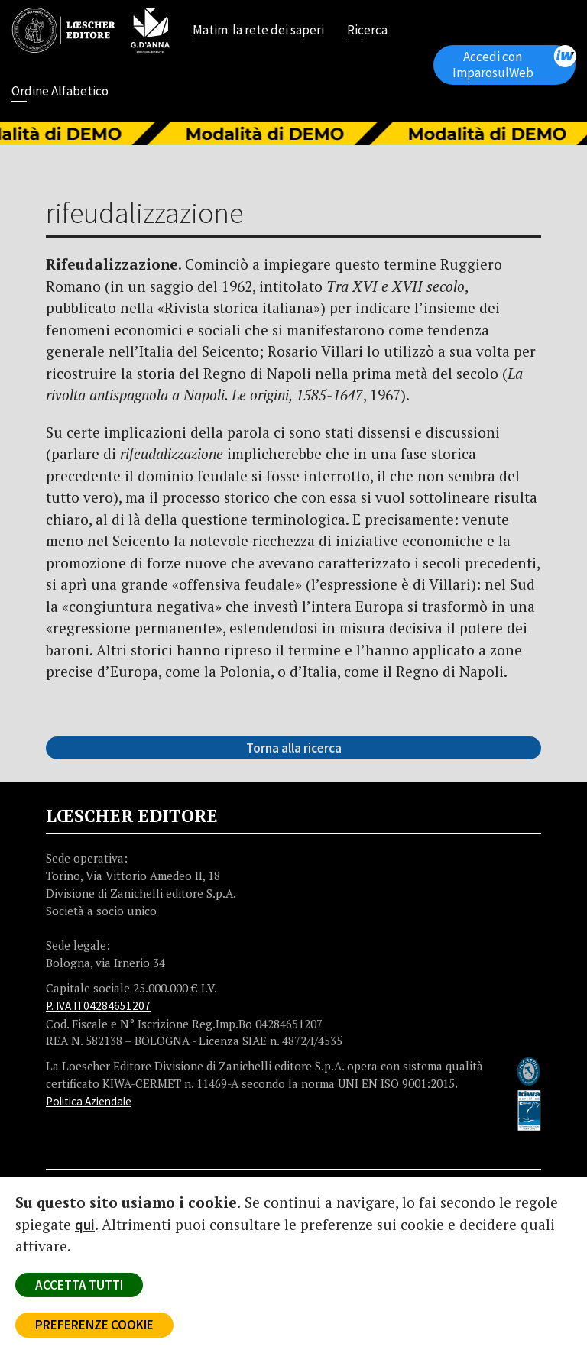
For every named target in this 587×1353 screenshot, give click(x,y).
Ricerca (367, 31)
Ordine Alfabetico (60, 92)
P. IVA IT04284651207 (98, 1006)
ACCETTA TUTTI (79, 1285)
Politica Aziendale (88, 1101)
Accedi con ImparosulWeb (514, 63)
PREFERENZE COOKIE (94, 1324)
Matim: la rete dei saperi (258, 31)
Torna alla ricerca (294, 748)
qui (85, 1224)
